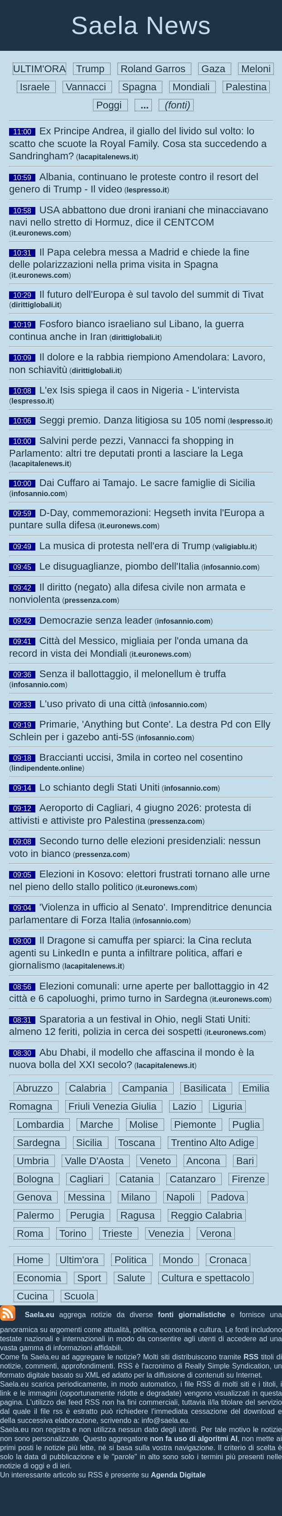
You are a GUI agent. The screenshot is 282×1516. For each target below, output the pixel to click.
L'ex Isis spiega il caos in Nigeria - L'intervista (139, 390)
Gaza (215, 68)
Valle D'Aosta (95, 1161)
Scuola (79, 1296)
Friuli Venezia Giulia (114, 1106)
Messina (87, 1197)
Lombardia (41, 1124)
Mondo (179, 1259)
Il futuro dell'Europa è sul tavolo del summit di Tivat (151, 294)
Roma (31, 1233)
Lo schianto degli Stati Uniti (99, 787)
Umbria (34, 1161)
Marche (98, 1124)
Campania (146, 1088)
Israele (36, 87)
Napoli (182, 1197)
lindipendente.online (46, 768)
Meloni (255, 68)
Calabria (89, 1088)
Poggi (110, 105)
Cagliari (88, 1179)
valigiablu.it (235, 547)
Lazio (186, 1106)
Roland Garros (154, 68)
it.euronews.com (39, 233)
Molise (145, 1124)
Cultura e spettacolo (206, 1278)
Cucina (33, 1296)
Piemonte (196, 1124)
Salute (132, 1278)
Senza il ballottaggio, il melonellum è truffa (132, 673)
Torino (74, 1233)
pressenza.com (90, 600)
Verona (215, 1233)
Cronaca (227, 1259)
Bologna (36, 1179)
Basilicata (206, 1088)
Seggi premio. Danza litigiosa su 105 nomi (132, 420)
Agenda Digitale (178, 1475)
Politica (132, 1259)
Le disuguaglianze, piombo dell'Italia (119, 566)
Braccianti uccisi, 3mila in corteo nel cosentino (141, 757)
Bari (245, 1161)
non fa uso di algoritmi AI (194, 1438)
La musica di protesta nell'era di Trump (124, 545)
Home (31, 1259)
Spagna (140, 87)
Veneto (156, 1161)
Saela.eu (39, 1315)
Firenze (248, 1179)
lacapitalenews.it (107, 157)
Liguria (227, 1106)
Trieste (119, 1233)
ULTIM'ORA (39, 68)
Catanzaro (194, 1179)
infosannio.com (38, 493)
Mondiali (192, 87)
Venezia (168, 1233)
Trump (91, 68)
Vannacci (87, 87)
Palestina (246, 87)
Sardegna (40, 1142)
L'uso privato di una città (93, 703)
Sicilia (90, 1142)
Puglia (246, 1124)
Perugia (88, 1215)
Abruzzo (36, 1088)
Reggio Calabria (206, 1215)
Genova (35, 1197)
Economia (40, 1278)
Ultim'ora (80, 1259)
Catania (138, 1179)
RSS (250, 1357)
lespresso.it (146, 190)
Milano (137, 1197)
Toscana (138, 1142)
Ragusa (138, 1215)
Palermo (36, 1215)
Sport (90, 1278)
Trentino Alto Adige (212, 1142)
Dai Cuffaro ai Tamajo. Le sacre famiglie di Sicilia (147, 482)
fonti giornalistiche (192, 1315)
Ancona (205, 1161)
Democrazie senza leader (95, 620)
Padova (228, 1197)
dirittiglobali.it (35, 305)
